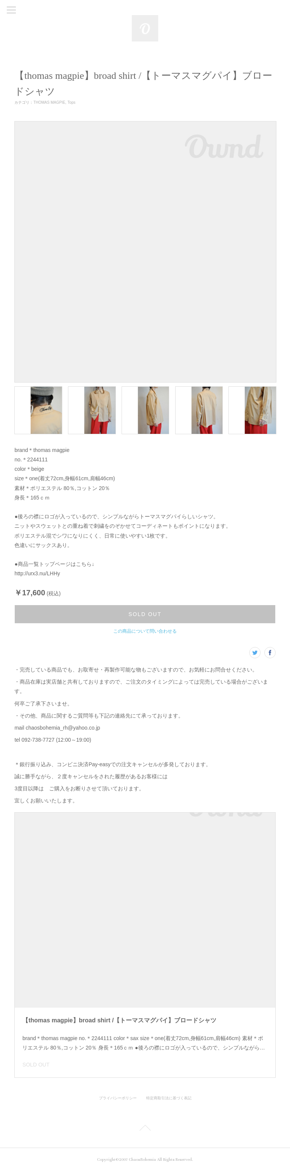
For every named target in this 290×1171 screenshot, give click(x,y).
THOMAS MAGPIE (49, 102)
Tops (72, 102)
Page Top (145, 1129)
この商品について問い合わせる (145, 631)
